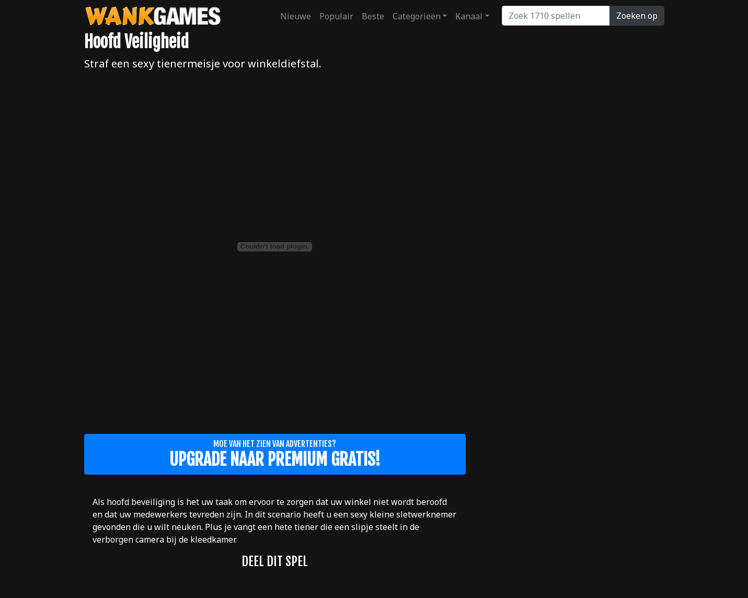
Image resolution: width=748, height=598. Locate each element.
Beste (373, 16)
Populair (336, 16)
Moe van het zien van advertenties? (275, 454)
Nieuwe (295, 16)
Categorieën (417, 16)
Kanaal (468, 16)
